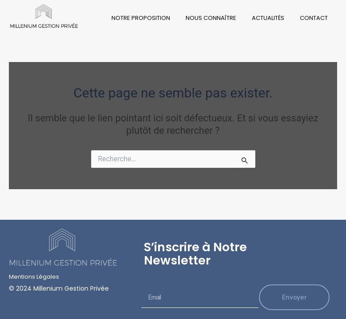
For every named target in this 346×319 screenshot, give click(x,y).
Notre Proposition (140, 18)
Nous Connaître (211, 18)
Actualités (268, 18)
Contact (314, 18)
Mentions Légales (34, 276)
